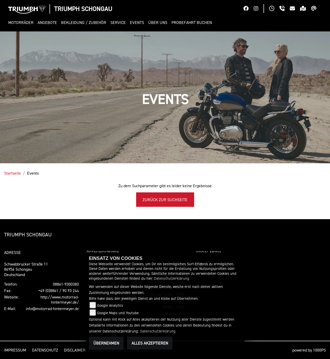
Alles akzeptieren (149, 343)
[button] (22, 22)
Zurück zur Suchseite (165, 199)
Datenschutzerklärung (171, 278)
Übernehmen (106, 343)
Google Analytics (110, 305)
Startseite (12, 173)
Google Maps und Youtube (118, 313)
